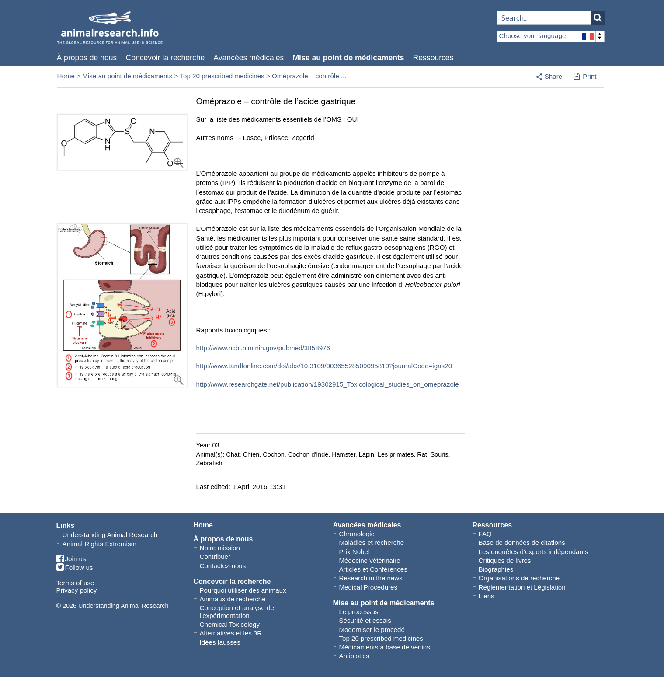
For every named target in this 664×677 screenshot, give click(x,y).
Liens (486, 596)
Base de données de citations (522, 542)
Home (66, 76)
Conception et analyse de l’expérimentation (237, 611)
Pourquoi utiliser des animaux (243, 590)
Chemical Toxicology (230, 624)
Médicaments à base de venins (384, 647)
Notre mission (220, 547)
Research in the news (371, 578)
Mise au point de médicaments (348, 57)
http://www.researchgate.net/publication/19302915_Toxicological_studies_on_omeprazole (327, 384)
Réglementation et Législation (522, 587)
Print (585, 77)
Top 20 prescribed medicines (222, 76)
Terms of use (75, 582)
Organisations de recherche (519, 578)
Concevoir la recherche (165, 57)
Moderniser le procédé (372, 629)
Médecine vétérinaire (369, 560)
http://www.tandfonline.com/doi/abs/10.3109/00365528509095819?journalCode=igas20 (324, 366)
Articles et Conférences (373, 569)
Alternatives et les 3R (231, 633)
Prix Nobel (354, 551)
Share (554, 76)
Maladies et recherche (371, 542)
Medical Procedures (368, 587)
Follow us (74, 568)
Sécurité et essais (365, 620)
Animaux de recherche (233, 599)
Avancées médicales (248, 57)
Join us (71, 559)
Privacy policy (76, 590)
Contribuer (215, 556)
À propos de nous (87, 57)
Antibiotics (354, 656)
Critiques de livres (505, 560)
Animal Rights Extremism (100, 544)
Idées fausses (220, 642)
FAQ (485, 533)
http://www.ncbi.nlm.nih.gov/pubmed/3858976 (263, 348)
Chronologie (357, 533)
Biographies (496, 569)
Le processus (359, 611)
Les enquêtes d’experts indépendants (533, 551)
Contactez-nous (223, 565)
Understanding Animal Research (110, 534)
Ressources (433, 57)
